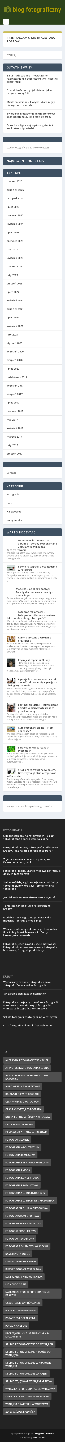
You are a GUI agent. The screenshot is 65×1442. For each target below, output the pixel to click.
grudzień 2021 (15, 309)
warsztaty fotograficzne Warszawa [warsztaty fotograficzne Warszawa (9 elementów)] (30, 1388)
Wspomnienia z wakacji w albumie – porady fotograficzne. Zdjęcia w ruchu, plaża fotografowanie (32, 545)
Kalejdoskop (14, 511)
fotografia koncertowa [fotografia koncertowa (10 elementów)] (21, 1177)
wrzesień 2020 (15, 351)
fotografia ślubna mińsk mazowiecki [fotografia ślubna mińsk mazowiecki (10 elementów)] (30, 1200)
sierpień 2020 (15, 360)
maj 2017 (12, 419)
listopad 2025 (15, 198)
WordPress (39, 1437)
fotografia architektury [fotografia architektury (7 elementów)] (22, 1147)
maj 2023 (12, 249)
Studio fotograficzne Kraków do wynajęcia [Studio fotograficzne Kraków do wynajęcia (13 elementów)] (28, 1353)
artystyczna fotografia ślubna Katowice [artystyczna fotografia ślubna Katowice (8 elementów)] (27, 1077)
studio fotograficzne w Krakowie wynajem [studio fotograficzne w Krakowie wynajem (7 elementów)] (28, 1364)
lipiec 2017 (13, 402)
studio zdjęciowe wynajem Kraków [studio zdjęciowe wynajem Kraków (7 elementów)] (28, 1381)
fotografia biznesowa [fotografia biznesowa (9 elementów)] (20, 1155)
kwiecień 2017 (15, 428)
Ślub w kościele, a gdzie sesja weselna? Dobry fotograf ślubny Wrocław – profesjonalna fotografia (30, 885)
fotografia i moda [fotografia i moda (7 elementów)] (17, 1170)
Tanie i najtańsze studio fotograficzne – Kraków (28, 907)
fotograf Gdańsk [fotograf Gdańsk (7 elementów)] (17, 1139)
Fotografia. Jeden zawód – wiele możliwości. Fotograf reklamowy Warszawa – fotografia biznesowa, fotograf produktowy (30, 947)
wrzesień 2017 (15, 385)
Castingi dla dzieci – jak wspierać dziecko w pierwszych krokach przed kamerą (38, 708)
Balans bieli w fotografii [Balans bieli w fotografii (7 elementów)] (22, 1094)
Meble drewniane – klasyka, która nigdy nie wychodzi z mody (31, 103)
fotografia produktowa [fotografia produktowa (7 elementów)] (21, 1185)
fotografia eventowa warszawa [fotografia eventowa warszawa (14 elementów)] (27, 1162)
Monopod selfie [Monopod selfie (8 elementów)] (15, 1284)
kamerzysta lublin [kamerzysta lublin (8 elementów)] (17, 1253)
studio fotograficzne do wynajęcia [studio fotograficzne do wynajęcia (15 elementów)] (29, 1344)
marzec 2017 (14, 436)
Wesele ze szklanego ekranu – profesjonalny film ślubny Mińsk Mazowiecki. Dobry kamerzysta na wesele (30, 932)
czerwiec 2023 (15, 241)
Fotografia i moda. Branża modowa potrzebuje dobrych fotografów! (31, 872)
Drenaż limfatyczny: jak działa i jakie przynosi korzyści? (29, 92)
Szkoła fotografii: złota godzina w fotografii (37, 568)
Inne (9, 503)
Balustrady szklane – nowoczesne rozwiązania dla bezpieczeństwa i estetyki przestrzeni (32, 78)
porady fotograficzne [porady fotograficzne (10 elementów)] (20, 1318)
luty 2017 (12, 445)
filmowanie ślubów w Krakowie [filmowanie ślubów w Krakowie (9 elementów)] (26, 1132)
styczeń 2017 (14, 453)
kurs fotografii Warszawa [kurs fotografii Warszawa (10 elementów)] (23, 1269)
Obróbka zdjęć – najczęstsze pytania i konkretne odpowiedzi (30, 127)
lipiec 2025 (13, 206)
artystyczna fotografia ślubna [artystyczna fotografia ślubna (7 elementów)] (27, 1067)
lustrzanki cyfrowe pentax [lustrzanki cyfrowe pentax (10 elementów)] (23, 1276)
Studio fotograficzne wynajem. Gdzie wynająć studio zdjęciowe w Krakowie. (31, 773)
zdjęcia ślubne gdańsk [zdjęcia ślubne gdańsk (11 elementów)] (20, 1411)
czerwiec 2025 (15, 215)
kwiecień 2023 (15, 258)
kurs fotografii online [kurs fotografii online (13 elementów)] (20, 1261)
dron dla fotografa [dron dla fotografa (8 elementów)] (19, 1124)
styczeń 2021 (14, 343)
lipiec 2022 (13, 292)
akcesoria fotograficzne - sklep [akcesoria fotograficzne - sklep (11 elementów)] (27, 1060)
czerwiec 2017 (15, 411)
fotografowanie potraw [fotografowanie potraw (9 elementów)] (22, 1215)
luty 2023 (12, 275)
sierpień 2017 (15, 394)
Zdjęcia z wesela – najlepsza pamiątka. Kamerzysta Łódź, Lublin (26, 861)
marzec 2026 (14, 181)
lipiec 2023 (13, 232)
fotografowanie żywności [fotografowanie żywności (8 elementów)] (23, 1223)
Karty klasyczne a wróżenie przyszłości (34, 639)
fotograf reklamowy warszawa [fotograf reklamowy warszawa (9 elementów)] (26, 1246)
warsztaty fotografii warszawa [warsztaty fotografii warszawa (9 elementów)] (27, 1396)
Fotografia (13, 494)
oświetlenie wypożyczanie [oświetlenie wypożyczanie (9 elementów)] (22, 1302)
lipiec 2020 (13, 368)
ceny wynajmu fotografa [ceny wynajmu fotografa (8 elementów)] (22, 1101)
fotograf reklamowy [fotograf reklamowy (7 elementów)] (19, 1238)
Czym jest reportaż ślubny (34, 660)
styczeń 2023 (14, 283)
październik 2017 (17, 377)
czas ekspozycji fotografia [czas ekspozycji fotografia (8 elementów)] (23, 1109)
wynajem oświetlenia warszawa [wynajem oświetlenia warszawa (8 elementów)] (26, 1404)
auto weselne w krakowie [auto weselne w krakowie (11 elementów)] (22, 1086)
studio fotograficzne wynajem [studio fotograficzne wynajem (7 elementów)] (26, 1373)
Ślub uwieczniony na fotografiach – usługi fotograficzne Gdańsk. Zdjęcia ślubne (28, 837)
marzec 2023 (14, 266)
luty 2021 (12, 334)
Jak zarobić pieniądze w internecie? (24, 993)
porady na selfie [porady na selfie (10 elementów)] (16, 1325)
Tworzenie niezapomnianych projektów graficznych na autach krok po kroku (31, 115)
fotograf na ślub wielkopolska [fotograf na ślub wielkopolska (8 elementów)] (26, 1208)
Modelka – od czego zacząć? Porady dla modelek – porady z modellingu (35, 592)
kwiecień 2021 (15, 326)
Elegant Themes (44, 1433)
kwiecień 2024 (15, 223)
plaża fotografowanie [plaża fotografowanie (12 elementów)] (20, 1310)
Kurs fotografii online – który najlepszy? (36, 729)
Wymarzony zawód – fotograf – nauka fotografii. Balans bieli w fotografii (27, 983)
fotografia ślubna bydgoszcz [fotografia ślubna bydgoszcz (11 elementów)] (25, 1193)
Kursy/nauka (14, 520)
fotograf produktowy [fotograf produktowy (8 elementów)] (20, 1231)
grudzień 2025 (15, 190)
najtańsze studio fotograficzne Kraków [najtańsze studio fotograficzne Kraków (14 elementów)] (27, 1293)
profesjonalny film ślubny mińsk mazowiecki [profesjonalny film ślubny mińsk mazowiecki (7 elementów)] (27, 1335)
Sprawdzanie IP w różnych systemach (33, 749)
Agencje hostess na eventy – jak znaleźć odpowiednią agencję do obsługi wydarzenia (32, 682)
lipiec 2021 (13, 317)
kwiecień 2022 (15, 300)
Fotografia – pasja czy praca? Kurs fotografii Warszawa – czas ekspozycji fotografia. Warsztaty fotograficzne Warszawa (30, 1005)
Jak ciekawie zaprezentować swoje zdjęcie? (29, 897)
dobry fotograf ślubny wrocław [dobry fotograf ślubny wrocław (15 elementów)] (27, 1116)
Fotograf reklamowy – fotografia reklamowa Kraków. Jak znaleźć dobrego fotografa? (31, 615)
